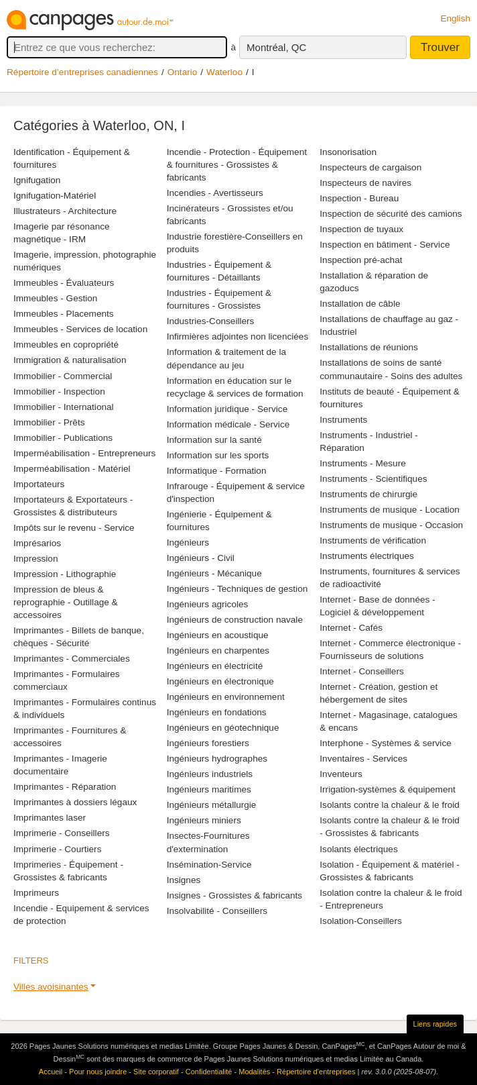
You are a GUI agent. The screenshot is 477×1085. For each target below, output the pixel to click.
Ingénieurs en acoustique (218, 635)
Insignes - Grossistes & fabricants (234, 895)
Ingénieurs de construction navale (235, 620)
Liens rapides (435, 1024)
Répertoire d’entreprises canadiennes (82, 72)
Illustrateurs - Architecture (65, 211)
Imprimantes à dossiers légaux (75, 802)
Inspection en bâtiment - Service (385, 245)
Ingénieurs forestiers (208, 743)
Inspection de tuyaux (361, 229)
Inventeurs (341, 774)
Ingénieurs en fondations (217, 712)
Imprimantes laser (49, 818)
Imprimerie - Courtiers (57, 849)
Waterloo (224, 72)
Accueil (50, 1072)
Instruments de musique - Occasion (391, 525)
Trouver (440, 47)
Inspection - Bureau (359, 198)
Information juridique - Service (227, 409)
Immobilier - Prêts (49, 422)
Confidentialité (209, 1072)
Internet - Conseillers (361, 671)
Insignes (184, 880)
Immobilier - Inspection (59, 391)
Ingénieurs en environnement (226, 697)
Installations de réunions (369, 347)
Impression (35, 559)
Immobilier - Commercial (62, 376)
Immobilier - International (63, 407)
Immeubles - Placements (63, 314)
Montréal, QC (276, 47)
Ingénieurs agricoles (208, 604)
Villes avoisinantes (50, 987)
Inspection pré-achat (361, 260)
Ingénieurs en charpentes (218, 650)
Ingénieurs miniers (204, 820)
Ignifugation (36, 180)
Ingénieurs (188, 542)
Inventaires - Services (363, 759)
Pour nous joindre (98, 1072)
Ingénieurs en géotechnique (223, 728)
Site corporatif (156, 1072)
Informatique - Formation (217, 471)
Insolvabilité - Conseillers (217, 911)
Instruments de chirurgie (368, 494)
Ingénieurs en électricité (215, 666)
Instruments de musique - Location (390, 510)
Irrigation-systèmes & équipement (388, 789)
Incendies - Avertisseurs (215, 193)
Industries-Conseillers (211, 321)
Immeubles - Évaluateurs (63, 283)
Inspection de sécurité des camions (391, 214)
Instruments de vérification (373, 540)
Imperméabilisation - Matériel (72, 469)
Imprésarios (37, 543)
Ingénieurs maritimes (209, 789)
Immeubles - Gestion (55, 298)
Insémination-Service (209, 865)
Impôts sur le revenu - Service (74, 528)
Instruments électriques (367, 556)
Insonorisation (348, 152)
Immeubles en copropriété (66, 345)
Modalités (254, 1072)
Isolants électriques (358, 849)
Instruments (343, 420)
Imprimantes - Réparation (64, 787)
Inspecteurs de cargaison (370, 167)
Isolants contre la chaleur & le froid (390, 805)
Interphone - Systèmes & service (385, 743)
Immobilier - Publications (63, 438)
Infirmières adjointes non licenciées (238, 336)
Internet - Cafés (351, 628)
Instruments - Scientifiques (373, 479)
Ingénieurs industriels (210, 774)
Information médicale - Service (228, 424)
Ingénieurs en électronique (220, 681)
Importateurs (38, 484)
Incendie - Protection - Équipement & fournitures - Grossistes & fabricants (237, 165)
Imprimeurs (36, 893)
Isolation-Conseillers (360, 921)
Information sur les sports (218, 455)
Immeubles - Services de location (80, 329)
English (455, 18)
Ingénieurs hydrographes (217, 759)
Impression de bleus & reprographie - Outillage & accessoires (65, 602)
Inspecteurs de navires (365, 183)
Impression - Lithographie (64, 574)
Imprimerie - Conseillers (61, 833)
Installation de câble (360, 304)
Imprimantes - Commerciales (71, 659)
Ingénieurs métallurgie (212, 805)
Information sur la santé (214, 440)
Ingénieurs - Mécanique (214, 573)
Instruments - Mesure (362, 463)
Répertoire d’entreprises (316, 1072)
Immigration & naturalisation (70, 360)
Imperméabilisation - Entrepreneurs (84, 453)
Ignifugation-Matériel (54, 196)
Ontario (182, 72)
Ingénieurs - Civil (200, 558)
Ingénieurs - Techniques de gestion (237, 589)
